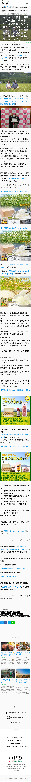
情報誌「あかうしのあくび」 (15, 741)
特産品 (11, 616)
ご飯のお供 (16, 612)
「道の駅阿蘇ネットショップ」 (18, 178)
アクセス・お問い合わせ (12, 747)
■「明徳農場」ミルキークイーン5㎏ (13, 228)
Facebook (4, 549)
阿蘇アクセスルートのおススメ (15, 531)
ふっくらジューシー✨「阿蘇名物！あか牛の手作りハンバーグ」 (8, 654)
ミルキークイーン (6, 614)
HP (1, 569)
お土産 (3, 612)
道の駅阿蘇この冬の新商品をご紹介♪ (23, 653)
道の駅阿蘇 (22, 546)
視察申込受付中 (18, 738)
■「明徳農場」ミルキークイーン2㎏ (13, 191)
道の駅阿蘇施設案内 (15, 744)
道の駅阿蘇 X (17, 722)
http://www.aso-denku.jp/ (14, 569)
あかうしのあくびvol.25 (9, 576)
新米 (14, 614)
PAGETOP (16, 729)
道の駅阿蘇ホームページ (18, 549)
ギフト (9, 612)
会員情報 (24, 747)
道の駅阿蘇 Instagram (17, 717)
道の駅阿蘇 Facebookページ (17, 713)
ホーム (8, 738)
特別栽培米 (4, 616)
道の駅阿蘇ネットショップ (22, 616)
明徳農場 (20, 614)
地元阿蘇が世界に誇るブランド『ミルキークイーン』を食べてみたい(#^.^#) (23, 681)
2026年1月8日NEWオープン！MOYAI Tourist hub (8, 680)
